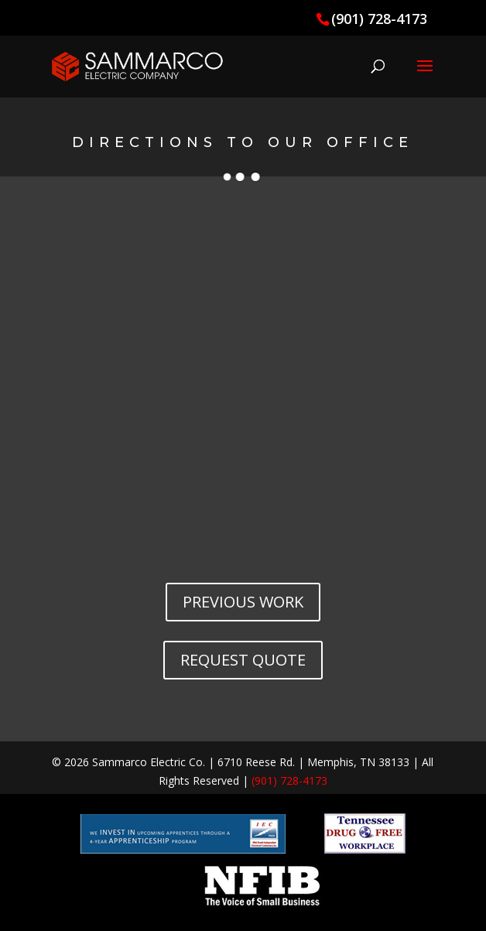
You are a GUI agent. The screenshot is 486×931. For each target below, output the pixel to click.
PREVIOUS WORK (243, 601)
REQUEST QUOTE (243, 659)
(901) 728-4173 (379, 18)
